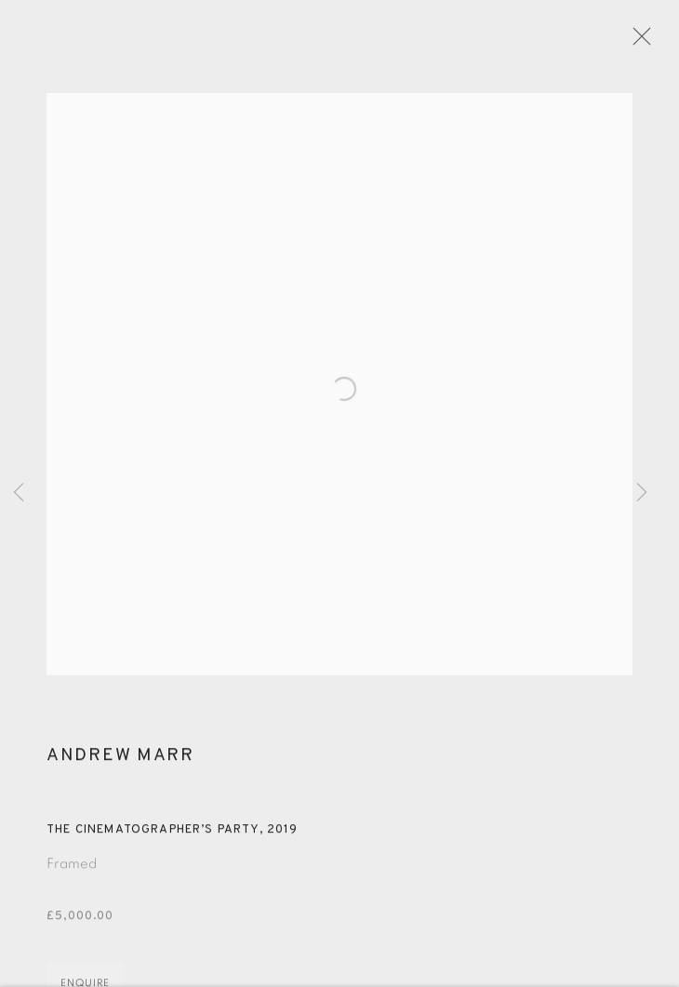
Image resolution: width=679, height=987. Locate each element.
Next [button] (641, 493)
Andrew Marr (120, 763)
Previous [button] (18, 493)
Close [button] (644, 42)
